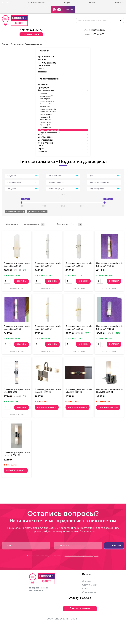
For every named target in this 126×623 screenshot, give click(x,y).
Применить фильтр (16, 211)
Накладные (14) (46, 119)
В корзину (21, 281)
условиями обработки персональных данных (81, 556)
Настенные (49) (45, 122)
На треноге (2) (45, 117)
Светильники (89, 585)
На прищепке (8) (46, 114)
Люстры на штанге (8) (48, 112)
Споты (86, 589)
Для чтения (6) (45, 104)
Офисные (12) (45, 125)
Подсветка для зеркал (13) (50, 130)
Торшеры (42, 72)
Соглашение (89, 592)
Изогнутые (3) (45, 106)
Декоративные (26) (47, 101)
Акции (67, 3)
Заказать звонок (31, 34)
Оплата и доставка (36, 3)
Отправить (114, 545)
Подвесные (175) (46, 127)
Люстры (86, 581)
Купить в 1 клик (17, 289)
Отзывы (92, 3)
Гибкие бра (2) (45, 99)
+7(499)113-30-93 (31, 29)
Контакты (119, 3)
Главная (5, 44)
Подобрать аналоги (46, 407)
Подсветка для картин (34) (50, 133)
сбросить (43, 93)
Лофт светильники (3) (48, 109)
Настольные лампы (47, 63)
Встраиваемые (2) (46, 96)
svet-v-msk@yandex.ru (94, 30)
